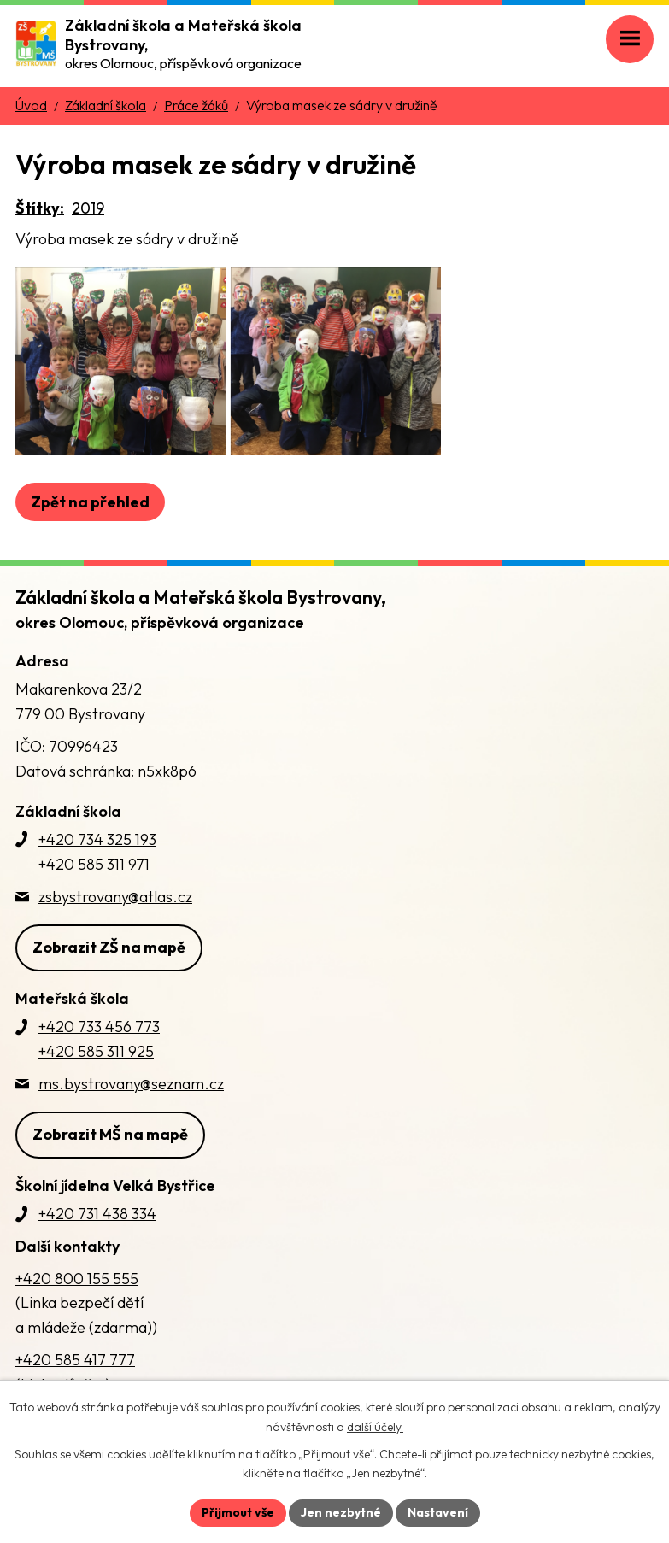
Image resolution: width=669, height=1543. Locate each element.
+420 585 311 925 (96, 1051)
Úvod (31, 105)
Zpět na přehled (90, 502)
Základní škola (105, 105)
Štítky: (39, 208)
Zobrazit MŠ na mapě (110, 1134)
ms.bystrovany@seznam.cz (131, 1084)
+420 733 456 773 (99, 1026)
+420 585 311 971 (94, 864)
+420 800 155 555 (76, 1278)
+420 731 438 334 (97, 1213)
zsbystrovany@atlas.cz (115, 896)
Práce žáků (196, 105)
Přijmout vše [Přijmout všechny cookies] (238, 1512)
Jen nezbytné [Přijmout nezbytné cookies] (341, 1512)
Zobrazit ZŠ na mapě (108, 947)
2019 (88, 208)
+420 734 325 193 (97, 839)
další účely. (375, 1426)
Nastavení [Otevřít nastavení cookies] (438, 1512)
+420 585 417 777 (75, 1360)
